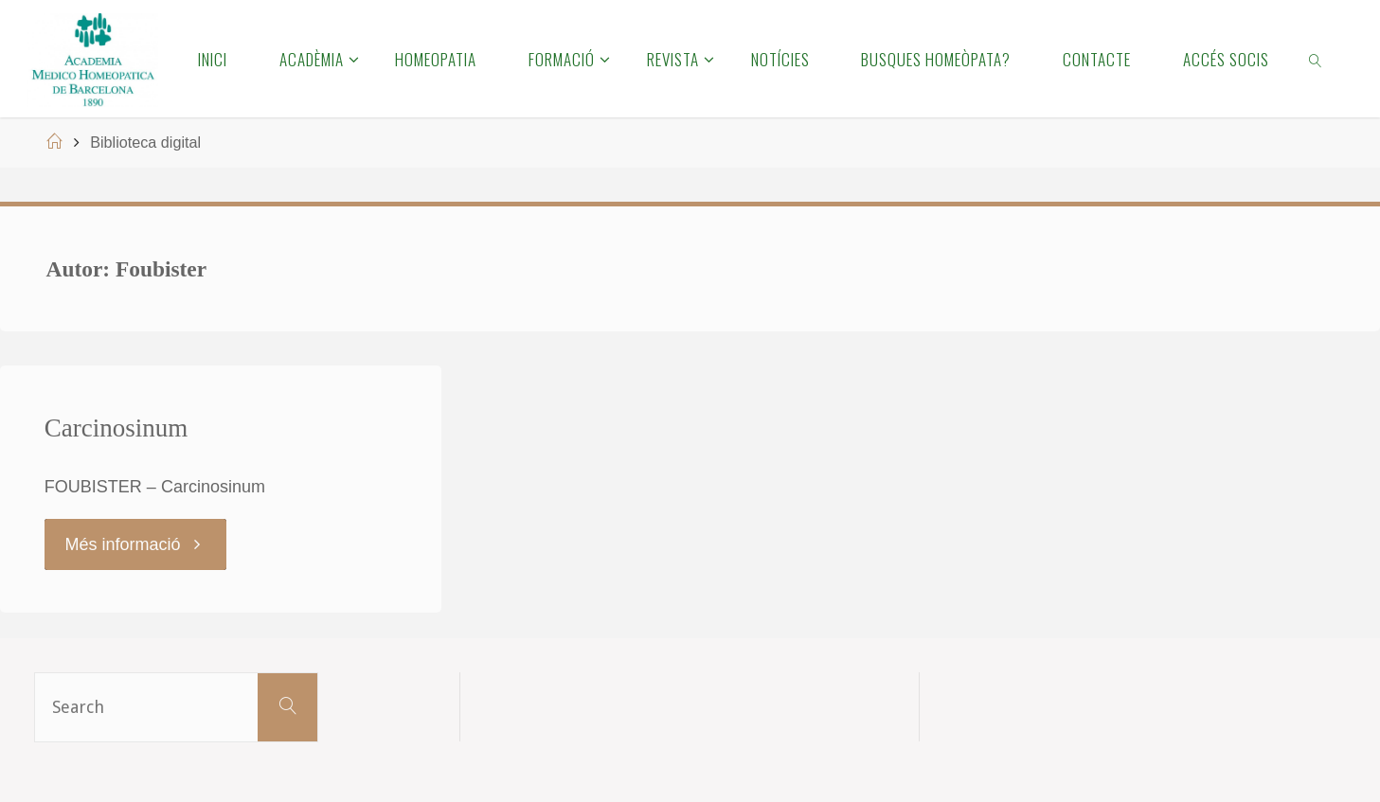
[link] (1316, 58)
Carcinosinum (116, 428)
